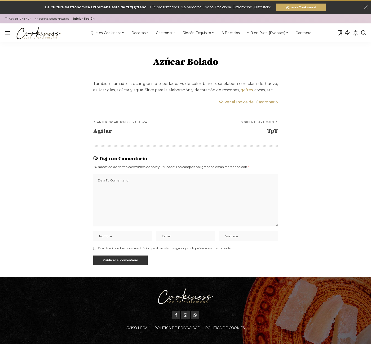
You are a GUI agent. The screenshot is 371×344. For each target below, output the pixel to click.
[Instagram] (185, 315)
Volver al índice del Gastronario (248, 102)
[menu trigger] (10, 32)
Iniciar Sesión (84, 18)
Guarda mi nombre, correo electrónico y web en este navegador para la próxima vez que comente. (164, 248)
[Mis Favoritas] (339, 32)
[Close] (365, 7)
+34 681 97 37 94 (18, 18)
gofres (247, 90)
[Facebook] (176, 315)
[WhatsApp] (195, 315)
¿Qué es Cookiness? (301, 7)
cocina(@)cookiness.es (52, 18)
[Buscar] (363, 32)
